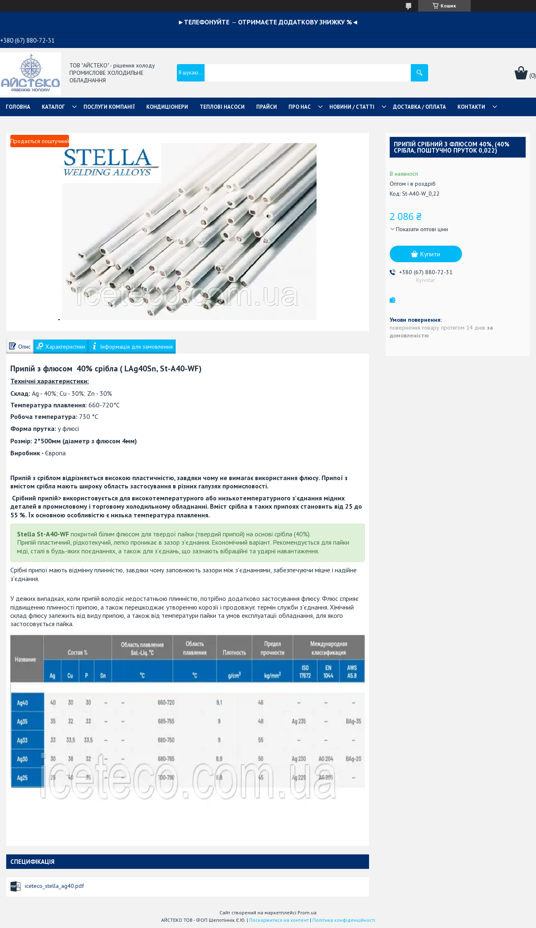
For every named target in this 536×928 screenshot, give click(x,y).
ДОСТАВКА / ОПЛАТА (419, 106)
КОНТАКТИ (471, 106)
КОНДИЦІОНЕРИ (167, 106)
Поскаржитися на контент (279, 920)
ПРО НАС (299, 106)
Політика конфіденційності (343, 920)
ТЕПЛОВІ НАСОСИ (222, 106)
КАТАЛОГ (53, 106)
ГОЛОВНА (18, 106)
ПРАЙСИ (266, 106)
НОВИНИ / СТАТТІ (351, 106)
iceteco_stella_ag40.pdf (54, 886)
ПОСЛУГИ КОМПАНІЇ (109, 106)
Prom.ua (307, 912)
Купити (430, 254)
